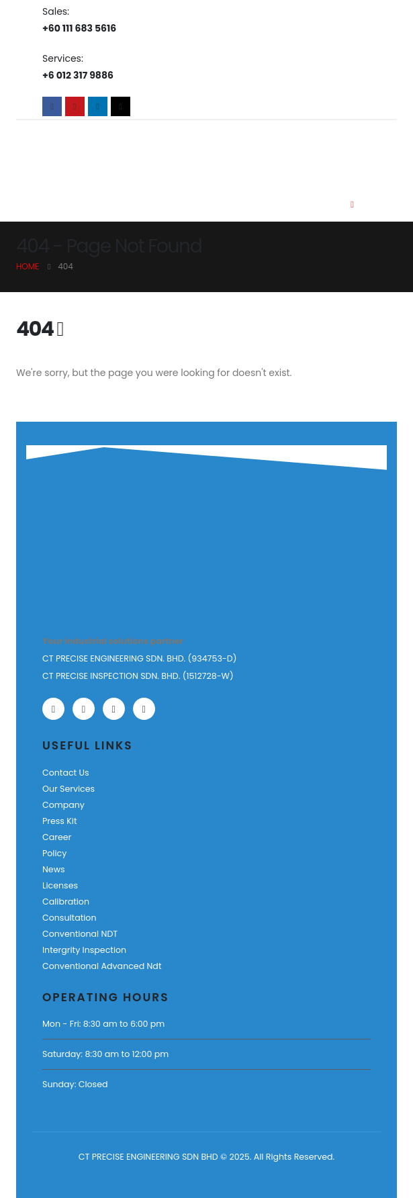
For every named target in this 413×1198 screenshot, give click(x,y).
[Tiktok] (120, 106)
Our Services (68, 788)
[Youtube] (75, 106)
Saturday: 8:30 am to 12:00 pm (105, 1054)
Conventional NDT (80, 933)
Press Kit (59, 821)
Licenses (60, 885)
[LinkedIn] (97, 106)
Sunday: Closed (74, 1084)
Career (56, 837)
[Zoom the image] (83, 542)
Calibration (65, 901)
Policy (54, 853)
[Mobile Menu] (352, 204)
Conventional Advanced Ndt (101, 966)
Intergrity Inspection (84, 950)
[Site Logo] (91, 150)
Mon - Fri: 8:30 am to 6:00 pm (103, 1023)
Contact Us (65, 772)
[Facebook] (52, 106)
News (53, 869)
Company (63, 805)
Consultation (69, 917)
